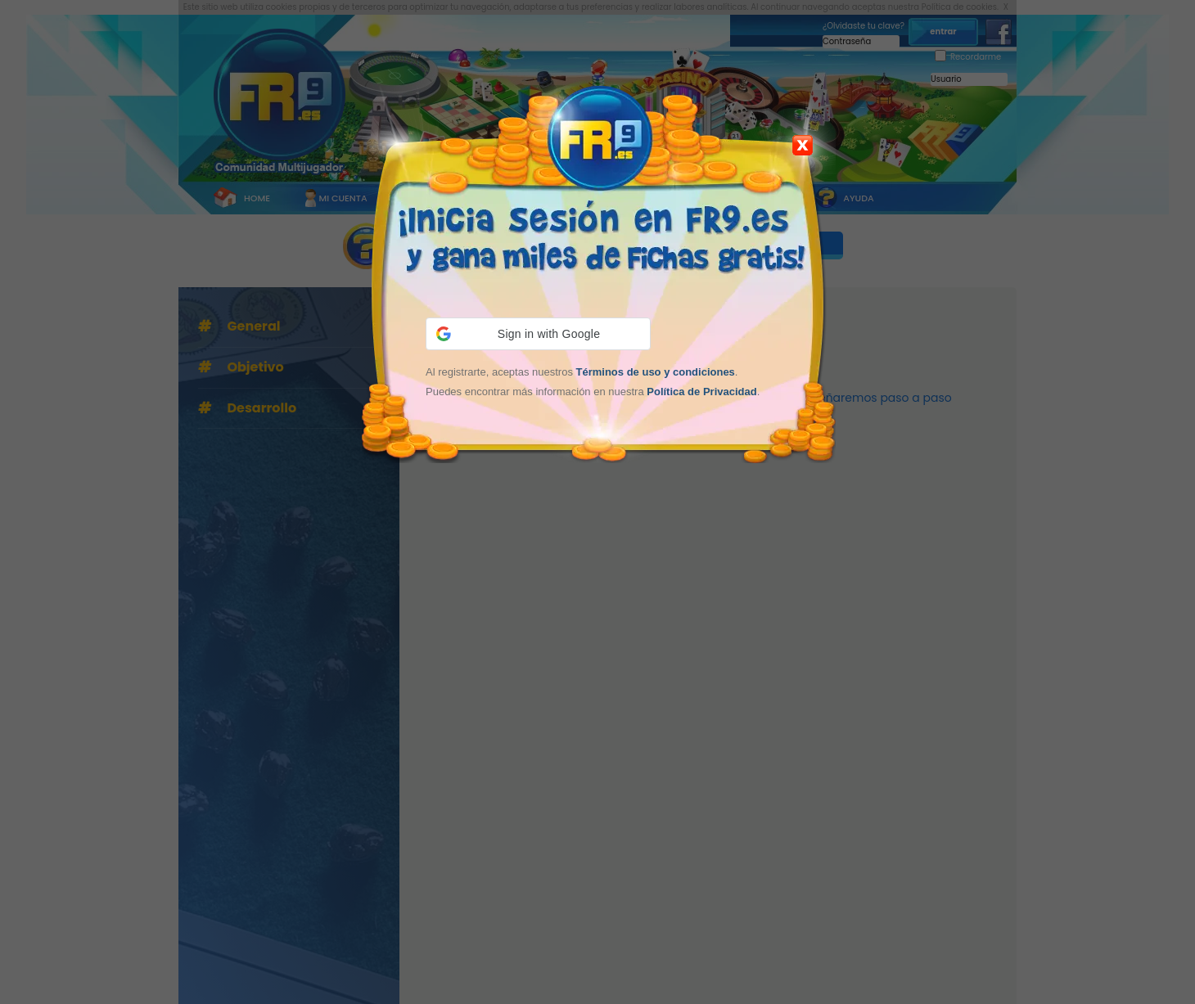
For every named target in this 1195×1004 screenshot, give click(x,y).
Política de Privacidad (701, 391)
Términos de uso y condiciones (655, 372)
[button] (538, 333)
